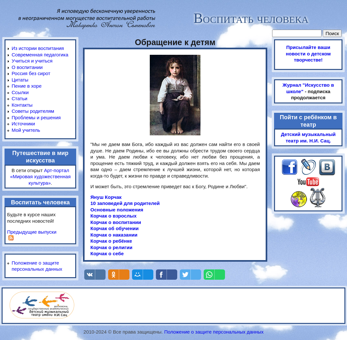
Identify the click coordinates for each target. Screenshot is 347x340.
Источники (23, 123)
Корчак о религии (111, 247)
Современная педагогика (40, 54)
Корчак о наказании (114, 235)
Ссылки (20, 92)
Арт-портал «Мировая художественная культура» (40, 177)
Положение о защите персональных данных (214, 332)
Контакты (22, 105)
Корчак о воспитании (115, 222)
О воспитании (27, 67)
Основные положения (116, 209)
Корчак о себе (107, 253)
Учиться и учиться (32, 60)
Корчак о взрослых (113, 216)
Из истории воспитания (38, 48)
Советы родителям (33, 111)
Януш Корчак (106, 197)
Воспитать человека (250, 18)
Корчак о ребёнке (111, 241)
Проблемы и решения (36, 117)
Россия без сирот (31, 73)
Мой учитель (26, 130)
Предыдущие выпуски (31, 232)
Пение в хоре (27, 86)
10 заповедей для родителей (125, 203)
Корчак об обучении (114, 228)
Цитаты (20, 80)
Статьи (19, 98)
